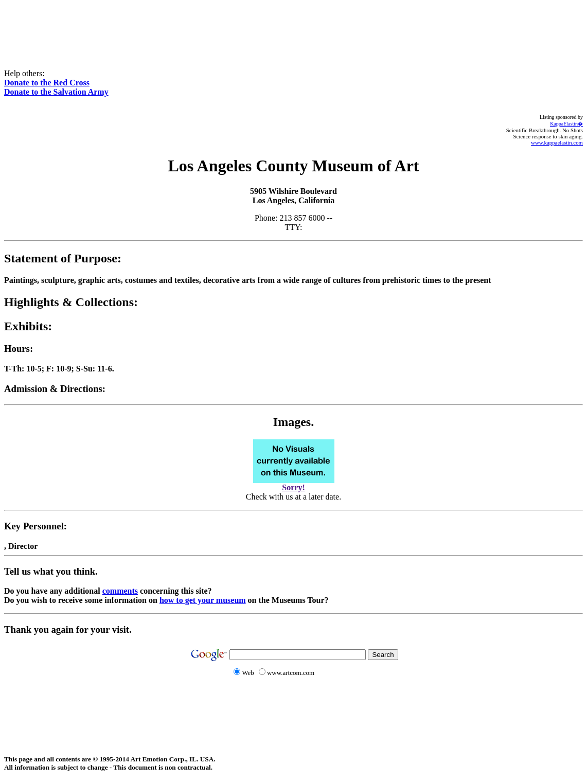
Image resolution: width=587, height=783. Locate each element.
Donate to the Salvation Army (56, 91)
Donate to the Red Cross (47, 82)
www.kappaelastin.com (557, 142)
